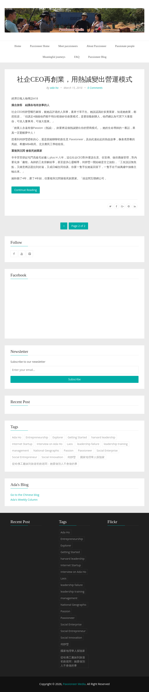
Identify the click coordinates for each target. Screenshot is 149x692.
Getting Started (77, 437)
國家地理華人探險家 (92, 457)
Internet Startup (22, 444)
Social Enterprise (107, 450)
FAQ (76, 57)
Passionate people (124, 46)
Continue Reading (25, 190)
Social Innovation (52, 457)
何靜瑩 (72, 457)
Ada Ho (16, 437)
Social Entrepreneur (24, 457)
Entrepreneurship (37, 437)
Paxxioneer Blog (97, 57)
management (20, 450)
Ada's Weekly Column (24, 499)
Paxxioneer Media (74, 684)
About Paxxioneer (96, 46)
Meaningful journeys (54, 57)
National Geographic (46, 450)
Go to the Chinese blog (24, 495)
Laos (70, 444)
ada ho (54, 88)
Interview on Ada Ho (49, 444)
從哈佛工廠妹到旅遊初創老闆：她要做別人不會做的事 (44, 463)
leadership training (116, 444)
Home (18, 46)
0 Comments (95, 88)
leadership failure (88, 444)
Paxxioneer (85, 450)
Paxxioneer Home (39, 46)
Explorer (58, 437)
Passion (69, 450)
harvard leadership (103, 437)
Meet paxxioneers (68, 46)
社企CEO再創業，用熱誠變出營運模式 (74, 79)
